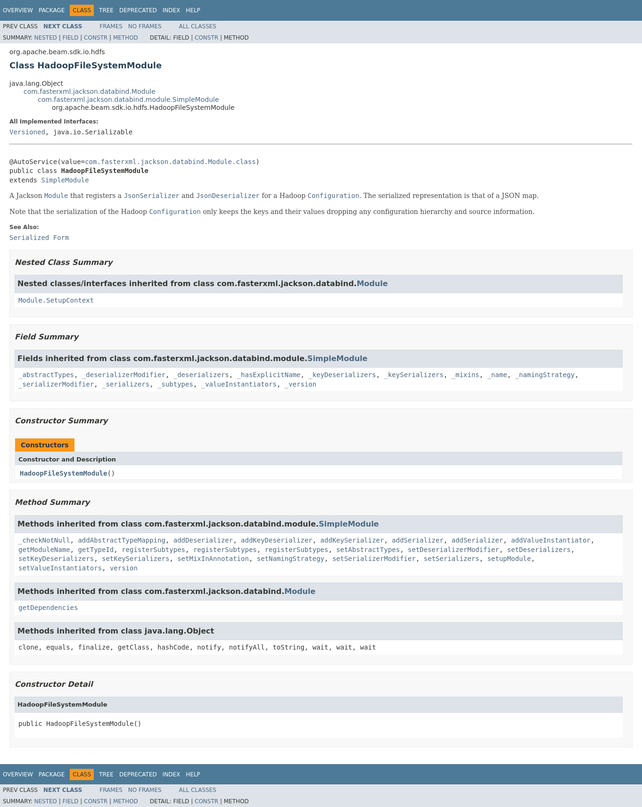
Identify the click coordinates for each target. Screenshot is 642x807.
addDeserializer (203, 540)
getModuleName (44, 549)
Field (70, 37)
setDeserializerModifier (453, 549)
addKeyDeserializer (277, 540)
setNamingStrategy (290, 558)
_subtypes (175, 384)
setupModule (509, 558)
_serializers (125, 384)
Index (172, 10)
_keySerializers (414, 375)
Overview (18, 10)
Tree (106, 10)
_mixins (465, 375)
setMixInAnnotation (213, 558)
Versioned (27, 132)
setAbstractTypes (368, 549)
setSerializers (451, 558)
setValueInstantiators (60, 568)
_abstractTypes (46, 375)
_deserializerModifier (123, 375)
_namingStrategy (545, 375)
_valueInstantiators (239, 384)
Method (125, 37)
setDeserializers (539, 549)
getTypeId (96, 549)
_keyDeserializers (342, 375)
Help (193, 10)
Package (52, 10)
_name (497, 375)
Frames (111, 26)
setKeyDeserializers (56, 558)
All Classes (197, 26)
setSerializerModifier (374, 558)
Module (372, 283)
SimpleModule (65, 180)
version (124, 568)
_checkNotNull (44, 540)
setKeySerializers (135, 558)
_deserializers (201, 375)
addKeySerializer (352, 540)
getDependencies (48, 607)
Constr (95, 37)
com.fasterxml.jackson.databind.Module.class (170, 161)
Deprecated (138, 10)
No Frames (145, 26)
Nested (45, 37)
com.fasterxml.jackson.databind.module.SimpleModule (128, 99)
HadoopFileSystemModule (63, 473)
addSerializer (418, 540)
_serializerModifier (56, 384)
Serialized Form (39, 237)
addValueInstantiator (551, 540)
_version (300, 384)
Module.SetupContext (56, 300)
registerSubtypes (153, 549)
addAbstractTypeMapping (121, 540)
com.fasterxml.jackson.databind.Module (90, 91)
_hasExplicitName (269, 375)
